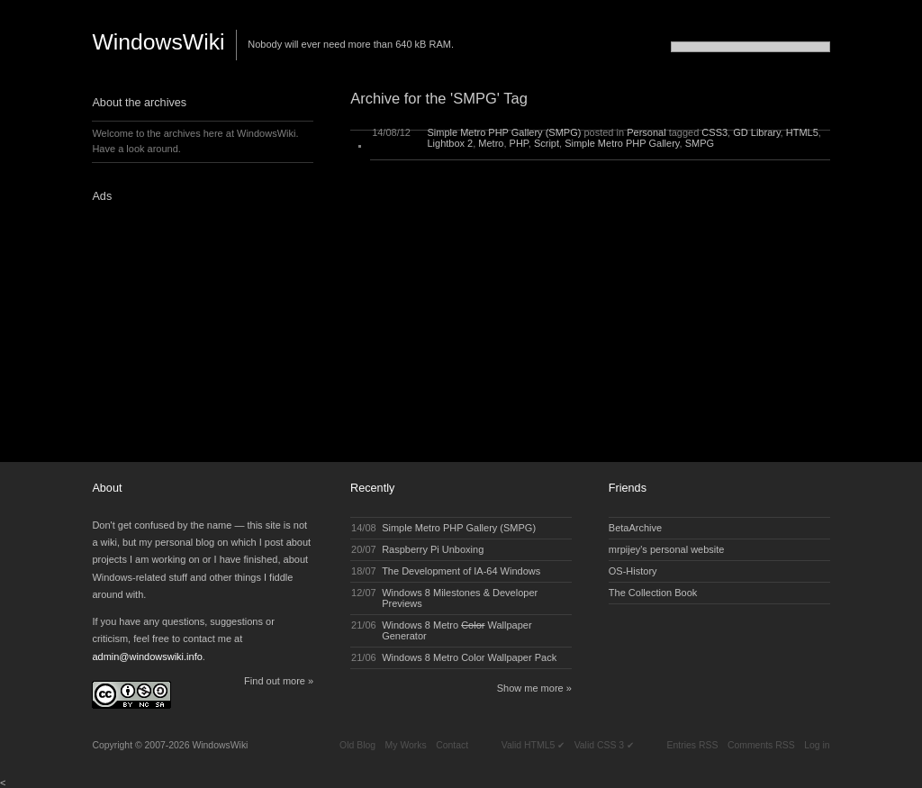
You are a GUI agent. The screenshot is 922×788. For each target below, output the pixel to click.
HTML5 (802, 132)
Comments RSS (761, 745)
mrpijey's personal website (667, 549)
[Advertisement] (204, 326)
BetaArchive (635, 527)
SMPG (699, 143)
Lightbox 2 (450, 143)
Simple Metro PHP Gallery (622, 143)
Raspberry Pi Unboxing (433, 549)
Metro (490, 143)
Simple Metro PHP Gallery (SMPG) (504, 132)
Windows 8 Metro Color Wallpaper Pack (469, 657)
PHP (519, 143)
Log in (816, 745)
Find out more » (278, 680)
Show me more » (534, 688)
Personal (646, 132)
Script (546, 143)
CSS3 (714, 132)
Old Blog (357, 745)
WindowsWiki (158, 42)
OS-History (633, 571)
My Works (406, 745)
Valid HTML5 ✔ (533, 745)
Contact (452, 745)
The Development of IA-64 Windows (461, 571)
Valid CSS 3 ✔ (604, 745)
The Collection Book (653, 592)
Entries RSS (693, 745)
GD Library (756, 132)
